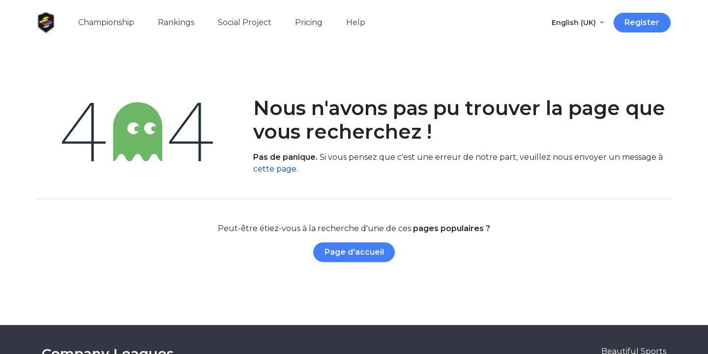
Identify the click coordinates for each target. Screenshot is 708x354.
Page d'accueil (354, 252)
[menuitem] (106, 22)
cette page (274, 169)
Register (641, 22)
